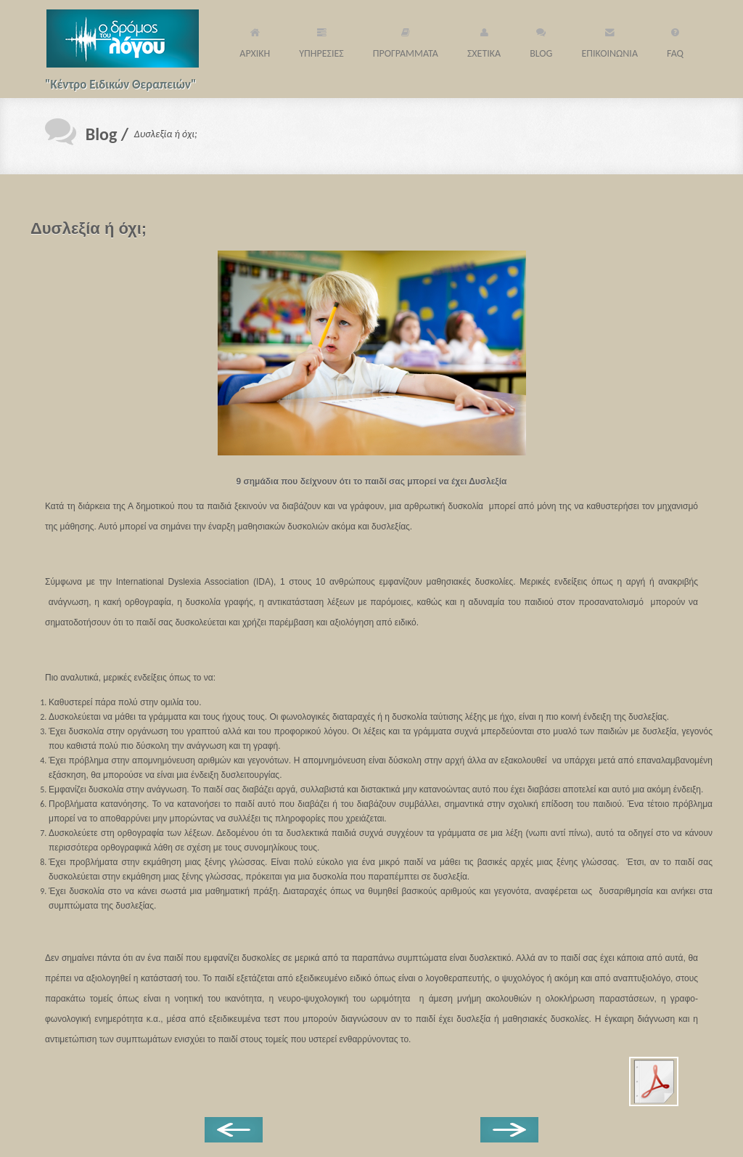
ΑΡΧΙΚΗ (254, 41)
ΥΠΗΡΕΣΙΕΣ (321, 41)
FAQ (675, 41)
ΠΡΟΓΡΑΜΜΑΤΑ (405, 41)
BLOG (541, 41)
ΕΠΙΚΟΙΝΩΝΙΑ (609, 41)
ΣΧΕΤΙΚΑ (484, 41)
